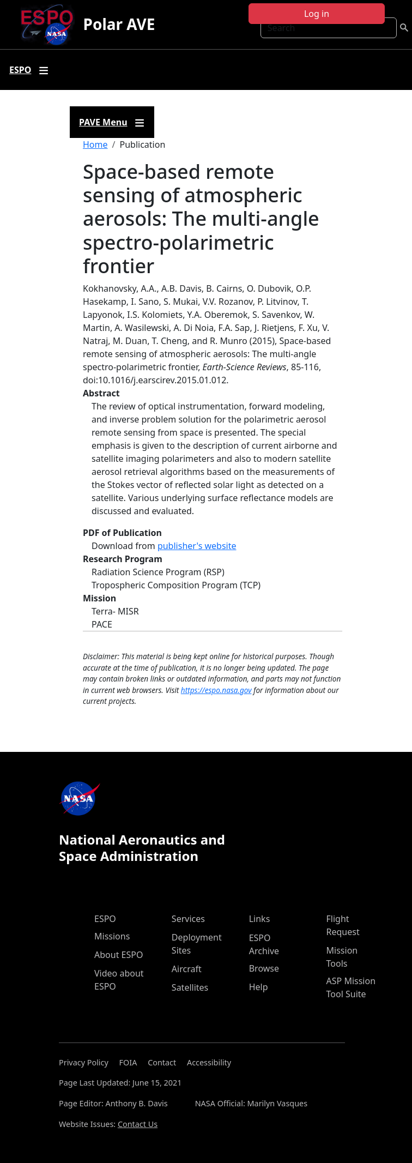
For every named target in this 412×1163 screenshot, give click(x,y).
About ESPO (118, 955)
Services (188, 919)
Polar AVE (119, 24)
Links (259, 919)
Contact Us (137, 1124)
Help (258, 987)
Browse (264, 968)
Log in (316, 14)
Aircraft (187, 969)
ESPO (105, 919)
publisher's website (197, 546)
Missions (112, 936)
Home (95, 144)
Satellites (190, 987)
